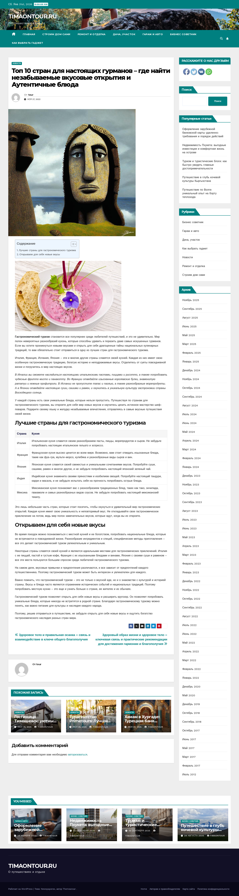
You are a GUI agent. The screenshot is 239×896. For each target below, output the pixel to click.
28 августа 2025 (194, 836)
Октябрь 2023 (191, 493)
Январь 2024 (190, 467)
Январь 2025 (190, 361)
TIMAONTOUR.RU (32, 16)
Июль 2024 (189, 414)
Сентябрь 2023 (192, 502)
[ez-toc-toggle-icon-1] (72, 244)
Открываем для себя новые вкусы (39, 254)
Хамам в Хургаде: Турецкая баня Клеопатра (141, 720)
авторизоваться (77, 754)
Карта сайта (189, 889)
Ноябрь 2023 (190, 484)
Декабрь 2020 (191, 686)
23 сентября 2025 (84, 831)
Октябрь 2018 (191, 713)
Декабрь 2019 (191, 704)
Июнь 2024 (189, 423)
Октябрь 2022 (191, 598)
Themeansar (69, 889)
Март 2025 (189, 344)
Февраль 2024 (191, 458)
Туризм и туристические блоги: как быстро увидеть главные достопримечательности (204, 165)
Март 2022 (189, 660)
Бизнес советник (183, 34)
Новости (17, 63)
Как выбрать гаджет (27, 42)
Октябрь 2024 (191, 387)
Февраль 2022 (191, 669)
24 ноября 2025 (27, 836)
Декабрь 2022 (191, 581)
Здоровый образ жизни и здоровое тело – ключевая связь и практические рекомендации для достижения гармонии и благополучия (131, 639)
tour (30, 94)
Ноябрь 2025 (190, 300)
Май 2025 (188, 335)
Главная (29, 34)
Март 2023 (189, 554)
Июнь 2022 (189, 633)
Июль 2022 (189, 625)
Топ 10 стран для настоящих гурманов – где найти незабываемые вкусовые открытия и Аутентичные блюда (91, 78)
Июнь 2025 (189, 326)
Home (144, 889)
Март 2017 (189, 756)
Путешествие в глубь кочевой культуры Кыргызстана (202, 829)
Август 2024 (190, 405)
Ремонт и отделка (92, 34)
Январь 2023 (190, 572)
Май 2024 (188, 431)
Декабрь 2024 (191, 370)
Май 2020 (188, 695)
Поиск (187, 89)
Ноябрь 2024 (190, 379)
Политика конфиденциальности (213, 889)
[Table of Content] (74, 244)
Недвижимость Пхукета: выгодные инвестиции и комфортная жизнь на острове (204, 149)
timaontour (43, 727)
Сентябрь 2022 (192, 607)
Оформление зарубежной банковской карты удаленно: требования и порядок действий (202, 132)
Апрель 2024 (190, 440)
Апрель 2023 (190, 546)
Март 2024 (189, 449)
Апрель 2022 (190, 651)
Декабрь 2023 (191, 475)
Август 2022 (190, 616)
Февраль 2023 (191, 563)
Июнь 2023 (189, 528)
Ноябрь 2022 (190, 590)
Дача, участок (124, 34)
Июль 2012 (189, 774)
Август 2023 (190, 510)
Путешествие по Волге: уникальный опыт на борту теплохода (199, 193)
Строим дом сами (56, 34)
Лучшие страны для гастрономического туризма (47, 250)
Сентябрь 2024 (192, 396)
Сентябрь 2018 (191, 721)
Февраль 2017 (191, 765)
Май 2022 (188, 642)
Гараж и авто (153, 34)
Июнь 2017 (189, 739)
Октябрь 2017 (191, 730)
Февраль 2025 (191, 352)
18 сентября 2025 (140, 831)
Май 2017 (188, 748)
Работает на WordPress (20, 889)
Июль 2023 (189, 519)
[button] (221, 38)
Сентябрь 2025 (192, 308)
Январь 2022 (190, 677)
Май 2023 (188, 537)
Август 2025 (190, 317)
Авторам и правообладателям (165, 889)
